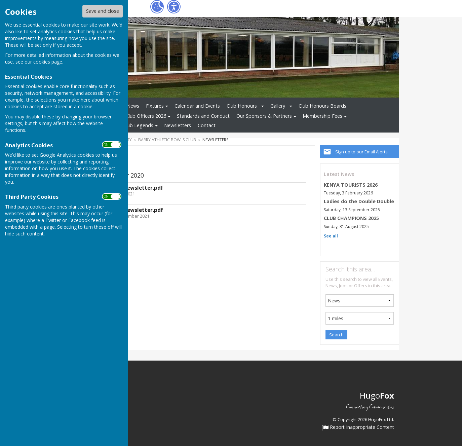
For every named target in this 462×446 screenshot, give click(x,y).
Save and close (102, 11)
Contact (207, 125)
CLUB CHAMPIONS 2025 (351, 218)
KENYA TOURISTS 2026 (351, 185)
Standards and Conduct (203, 116)
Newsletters (177, 125)
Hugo (377, 395)
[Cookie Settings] (157, 6)
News (133, 106)
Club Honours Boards (322, 106)
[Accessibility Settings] (174, 6)
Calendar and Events (197, 106)
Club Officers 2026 (146, 116)
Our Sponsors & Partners (264, 116)
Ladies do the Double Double (359, 201)
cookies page (47, 62)
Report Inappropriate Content (358, 427)
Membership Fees (322, 116)
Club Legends (138, 125)
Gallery (277, 106)
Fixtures (155, 106)
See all (331, 236)
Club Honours (242, 106)
